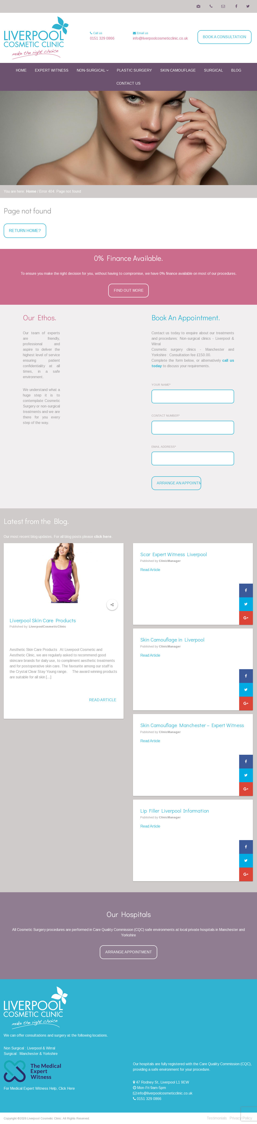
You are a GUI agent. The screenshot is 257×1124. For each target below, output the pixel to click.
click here (102, 537)
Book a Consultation (224, 37)
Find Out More (128, 290)
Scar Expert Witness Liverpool (173, 554)
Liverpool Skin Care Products (44, 620)
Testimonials (217, 1118)
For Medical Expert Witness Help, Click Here (39, 1088)
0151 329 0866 (102, 38)
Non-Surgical (91, 70)
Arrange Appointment (128, 952)
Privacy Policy (241, 1118)
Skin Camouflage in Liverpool (172, 639)
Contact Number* (165, 415)
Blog (236, 70)
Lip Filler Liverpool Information (174, 810)
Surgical (213, 70)
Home (21, 70)
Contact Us (128, 83)
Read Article (102, 700)
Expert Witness (51, 70)
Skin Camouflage (178, 70)
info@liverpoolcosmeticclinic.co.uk (160, 38)
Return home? (25, 230)
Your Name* (160, 384)
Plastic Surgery (134, 70)
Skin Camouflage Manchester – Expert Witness (192, 725)
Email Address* (163, 446)
